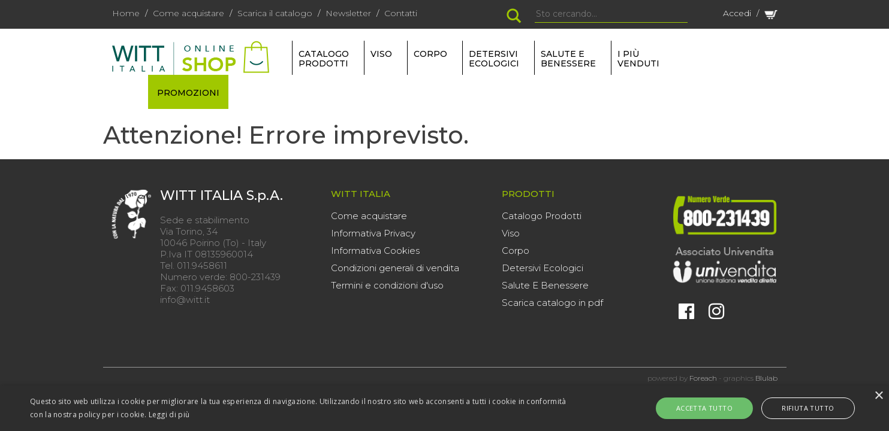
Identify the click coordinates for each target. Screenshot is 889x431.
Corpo (515, 250)
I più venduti (638, 58)
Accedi (737, 13)
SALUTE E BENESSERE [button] (568, 58)
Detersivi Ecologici (542, 268)
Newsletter (348, 13)
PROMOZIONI (188, 92)
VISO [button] (381, 53)
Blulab (766, 378)
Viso (511, 233)
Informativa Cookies (375, 250)
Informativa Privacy (373, 233)
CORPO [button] (430, 53)
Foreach (703, 378)
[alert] (444, 408)
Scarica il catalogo (274, 13)
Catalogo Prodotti (541, 215)
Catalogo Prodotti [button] (324, 58)
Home (126, 13)
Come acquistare (188, 13)
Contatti (400, 13)
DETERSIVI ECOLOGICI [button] (494, 58)
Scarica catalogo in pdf (552, 302)
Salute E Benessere (545, 285)
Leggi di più (169, 414)
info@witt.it (185, 299)
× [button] (878, 395)
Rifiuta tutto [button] (798, 407)
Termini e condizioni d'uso (387, 285)
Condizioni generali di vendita (395, 268)
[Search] (611, 14)
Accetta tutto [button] (714, 407)
